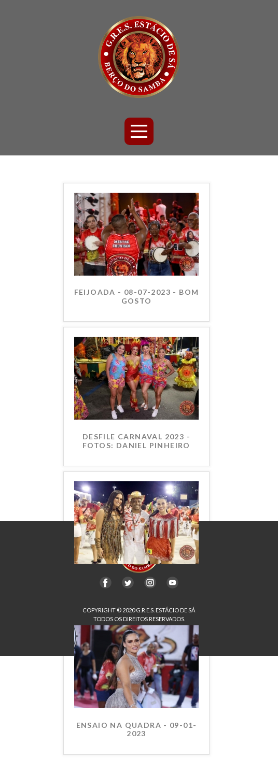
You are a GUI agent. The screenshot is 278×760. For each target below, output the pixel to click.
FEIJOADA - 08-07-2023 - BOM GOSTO (136, 296)
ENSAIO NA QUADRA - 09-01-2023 (136, 729)
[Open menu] (139, 131)
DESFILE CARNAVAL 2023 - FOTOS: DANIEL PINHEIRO (136, 441)
